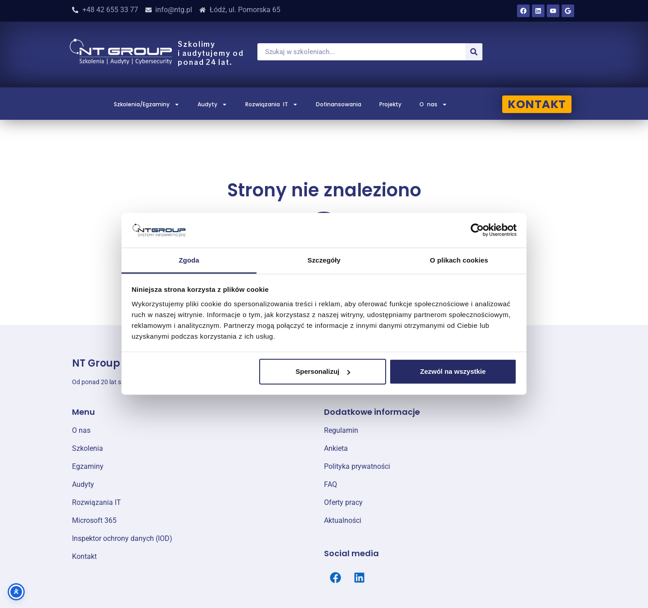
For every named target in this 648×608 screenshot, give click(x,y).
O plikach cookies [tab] (459, 260)
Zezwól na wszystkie (453, 371)
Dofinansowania (338, 104)
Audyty (212, 104)
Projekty (390, 104)
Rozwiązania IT (271, 104)
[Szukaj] (473, 51)
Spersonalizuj (323, 371)
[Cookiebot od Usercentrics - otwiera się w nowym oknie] (477, 230)
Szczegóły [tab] (323, 260)
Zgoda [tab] (189, 260)
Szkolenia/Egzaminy (147, 104)
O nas (433, 104)
